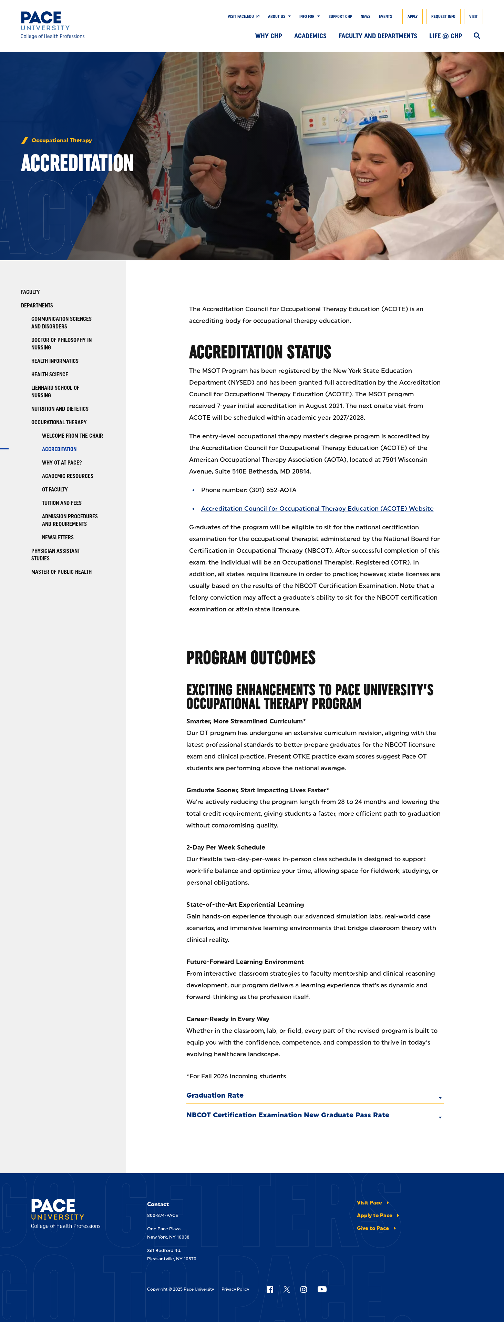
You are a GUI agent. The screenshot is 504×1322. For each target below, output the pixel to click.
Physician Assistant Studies (55, 555)
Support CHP (340, 16)
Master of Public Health (61, 572)
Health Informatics (55, 361)
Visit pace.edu (241, 16)
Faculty (30, 292)
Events (385, 16)
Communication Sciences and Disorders (61, 323)
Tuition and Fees (62, 503)
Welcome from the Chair (72, 436)
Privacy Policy (235, 1289)
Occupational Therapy (62, 141)
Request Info (443, 16)
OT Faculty (55, 489)
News (365, 16)
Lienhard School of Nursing (55, 392)
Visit (473, 16)
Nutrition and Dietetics (60, 409)
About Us (276, 16)
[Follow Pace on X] (287, 1289)
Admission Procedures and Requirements (70, 520)
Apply (413, 16)
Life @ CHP (445, 36)
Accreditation (59, 449)
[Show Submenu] (288, 16)
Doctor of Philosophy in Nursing (61, 344)
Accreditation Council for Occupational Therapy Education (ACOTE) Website (317, 508)
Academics (310, 36)
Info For (307, 16)
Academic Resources (67, 476)
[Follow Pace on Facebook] (270, 1289)
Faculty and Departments (378, 36)
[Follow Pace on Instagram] (303, 1289)
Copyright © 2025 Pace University (180, 1289)
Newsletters (58, 537)
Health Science (49, 374)
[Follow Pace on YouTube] (322, 1289)
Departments (37, 305)
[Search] (477, 36)
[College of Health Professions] (68, 25)
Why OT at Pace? (62, 462)
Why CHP (268, 36)
